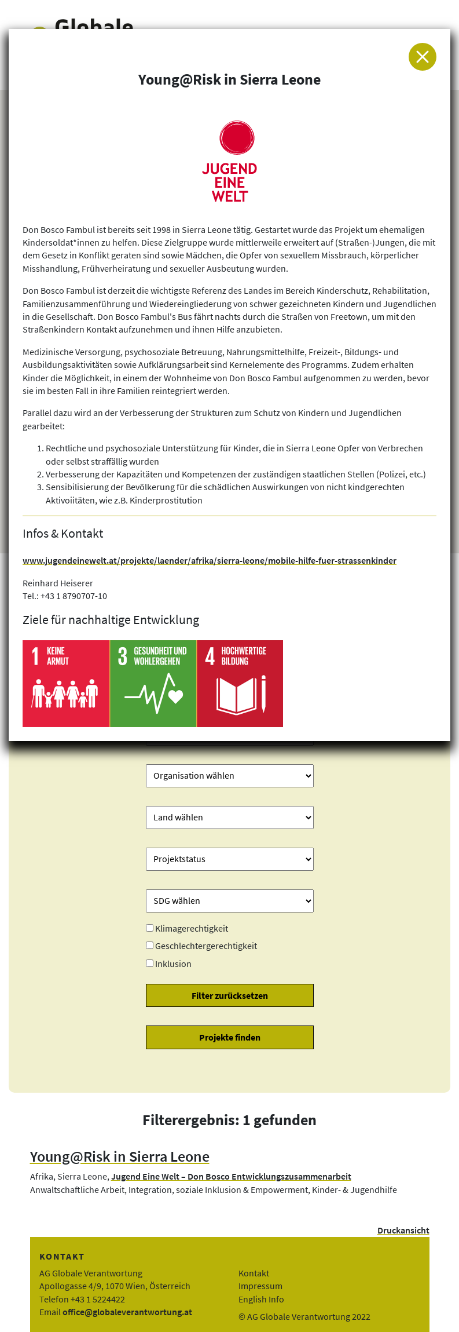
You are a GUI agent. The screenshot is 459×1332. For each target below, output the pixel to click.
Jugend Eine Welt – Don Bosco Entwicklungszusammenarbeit (231, 1176)
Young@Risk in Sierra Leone (120, 1156)
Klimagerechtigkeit (191, 928)
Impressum (260, 1285)
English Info (261, 1299)
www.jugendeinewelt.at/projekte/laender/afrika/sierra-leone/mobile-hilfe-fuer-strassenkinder (209, 560)
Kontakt (253, 1273)
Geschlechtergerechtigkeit (206, 945)
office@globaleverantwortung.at (127, 1312)
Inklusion (173, 963)
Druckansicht (403, 1230)
